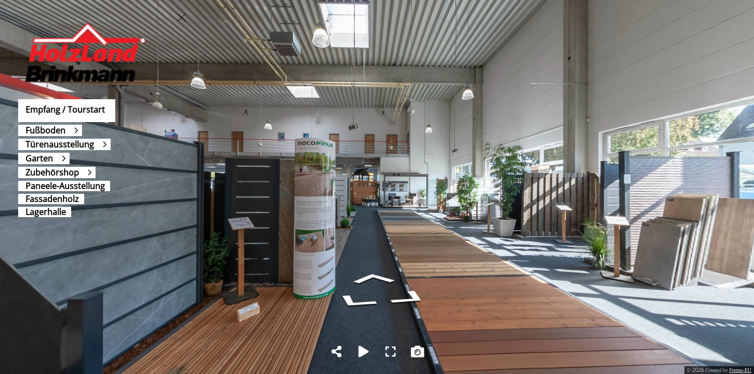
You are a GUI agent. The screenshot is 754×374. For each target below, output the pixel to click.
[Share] (336, 351)
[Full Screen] (390, 351)
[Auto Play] (363, 351)
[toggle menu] (181, 17)
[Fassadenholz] (51, 199)
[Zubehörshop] (57, 172)
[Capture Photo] (417, 351)
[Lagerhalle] (44, 212)
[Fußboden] (50, 130)
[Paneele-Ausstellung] (64, 186)
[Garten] (44, 158)
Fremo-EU (740, 370)
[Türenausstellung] (64, 144)
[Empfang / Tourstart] (66, 110)
